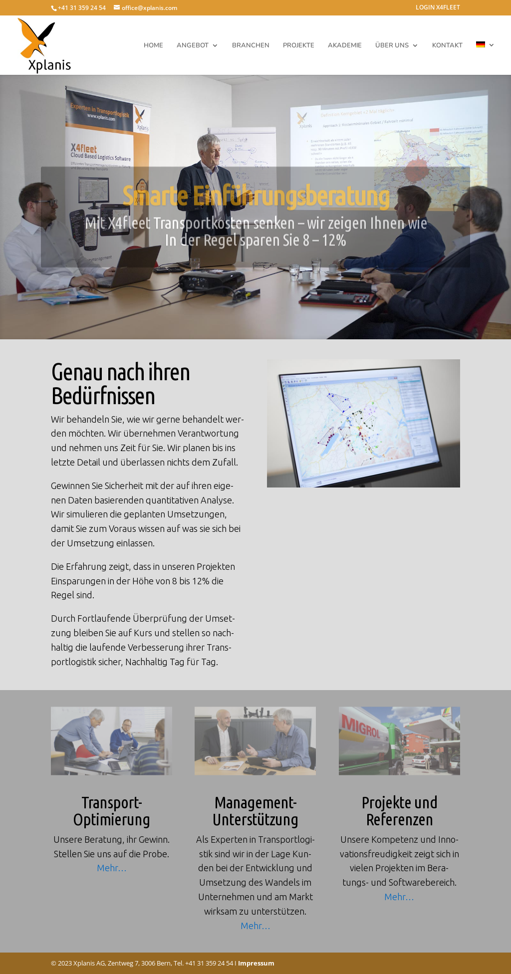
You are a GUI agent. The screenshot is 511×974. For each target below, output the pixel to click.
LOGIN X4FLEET (438, 7)
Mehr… (112, 868)
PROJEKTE (298, 46)
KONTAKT (447, 46)
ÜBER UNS (392, 46)
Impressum (256, 963)
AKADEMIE (345, 46)
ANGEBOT (193, 46)
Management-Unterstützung (255, 810)
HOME (153, 46)
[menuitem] (485, 58)
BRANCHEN (250, 46)
